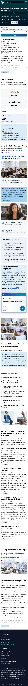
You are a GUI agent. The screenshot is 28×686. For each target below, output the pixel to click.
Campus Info (4, 658)
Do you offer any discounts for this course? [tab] (12, 406)
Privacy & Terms (20, 684)
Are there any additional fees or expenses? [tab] (11, 401)
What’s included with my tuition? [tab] (11, 396)
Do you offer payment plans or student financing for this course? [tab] (14, 381)
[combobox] (14, 2)
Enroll (14, 22)
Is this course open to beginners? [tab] (12, 377)
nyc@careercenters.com (7, 644)
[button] (11, 19)
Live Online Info (5, 663)
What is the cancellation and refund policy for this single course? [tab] (12, 392)
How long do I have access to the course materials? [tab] (12, 387)
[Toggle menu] (26, 2)
